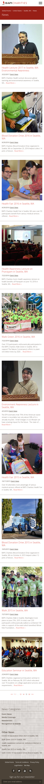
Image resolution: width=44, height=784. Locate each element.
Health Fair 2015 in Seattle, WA (18, 477)
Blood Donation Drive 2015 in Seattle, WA (21, 544)
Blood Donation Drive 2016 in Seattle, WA (21, 137)
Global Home (6, 11)
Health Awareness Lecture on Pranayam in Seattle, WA (17, 270)
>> (32, 694)
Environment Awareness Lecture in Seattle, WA (20, 406)
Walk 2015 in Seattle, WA (15, 610)
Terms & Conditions (22, 762)
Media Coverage (9, 717)
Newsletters (7, 720)
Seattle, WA (27, 11)
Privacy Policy (34, 762)
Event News (14, 74)
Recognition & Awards (11, 723)
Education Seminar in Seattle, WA (19, 670)
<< (12, 694)
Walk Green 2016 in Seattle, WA (18, 336)
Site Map (27, 765)
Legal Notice (18, 765)
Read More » (10, 83)
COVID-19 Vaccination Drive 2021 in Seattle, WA (20, 736)
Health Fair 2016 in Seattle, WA (18, 203)
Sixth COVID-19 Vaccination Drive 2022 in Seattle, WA (22, 753)
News (35, 11)
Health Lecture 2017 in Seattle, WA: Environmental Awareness (20, 69)
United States (17, 11)
